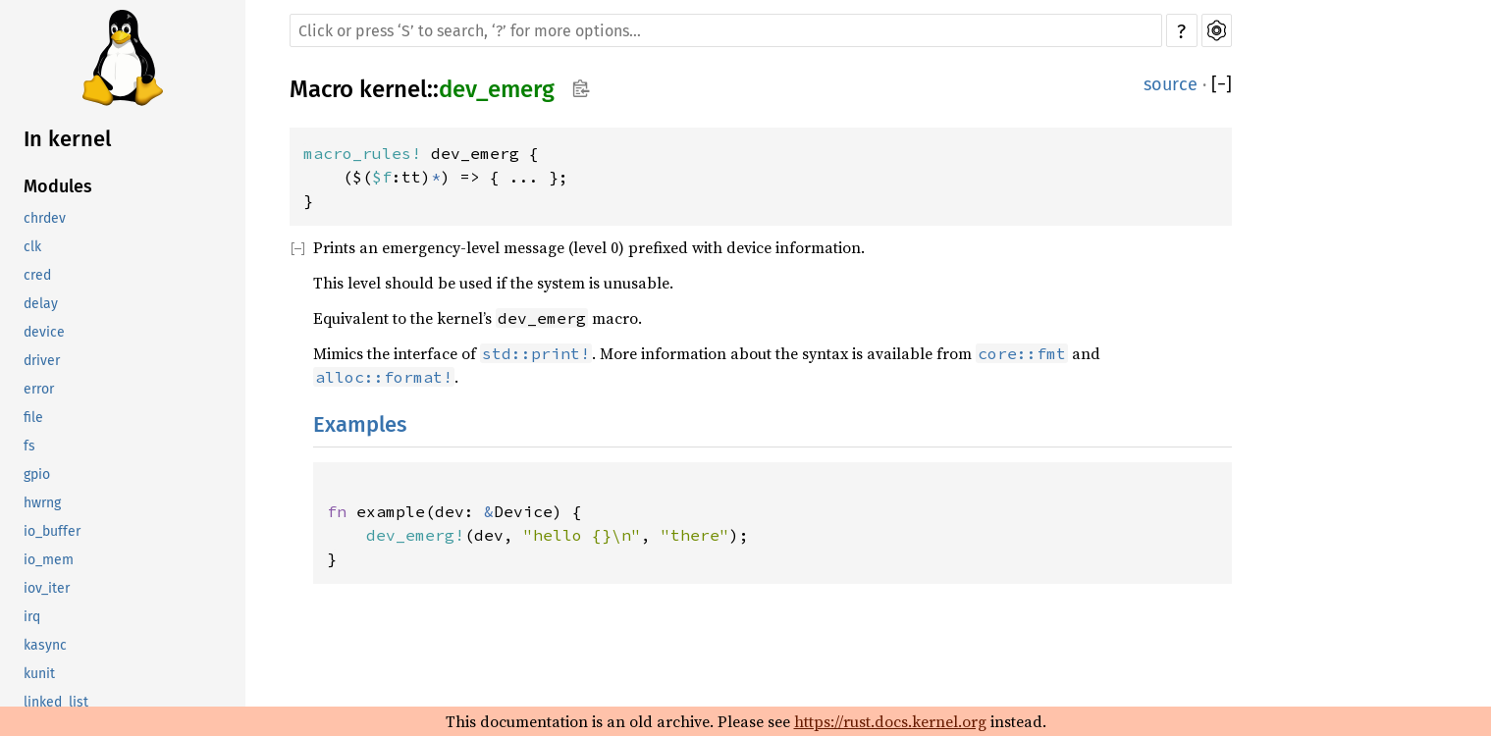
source (1171, 84)
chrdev (45, 218)
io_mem (49, 560)
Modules (58, 186)
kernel (393, 89)
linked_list (56, 702)
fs (29, 446)
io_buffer (52, 531)
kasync (45, 645)
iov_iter (47, 588)
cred (37, 275)
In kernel (67, 139)
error (39, 389)
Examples (359, 424)
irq (32, 616)
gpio (37, 474)
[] (1221, 84)
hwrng (42, 503)
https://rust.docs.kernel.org (890, 721)
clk (32, 246)
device (44, 332)
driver (42, 360)
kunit (39, 673)
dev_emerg (497, 89)
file (33, 417)
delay (41, 303)
